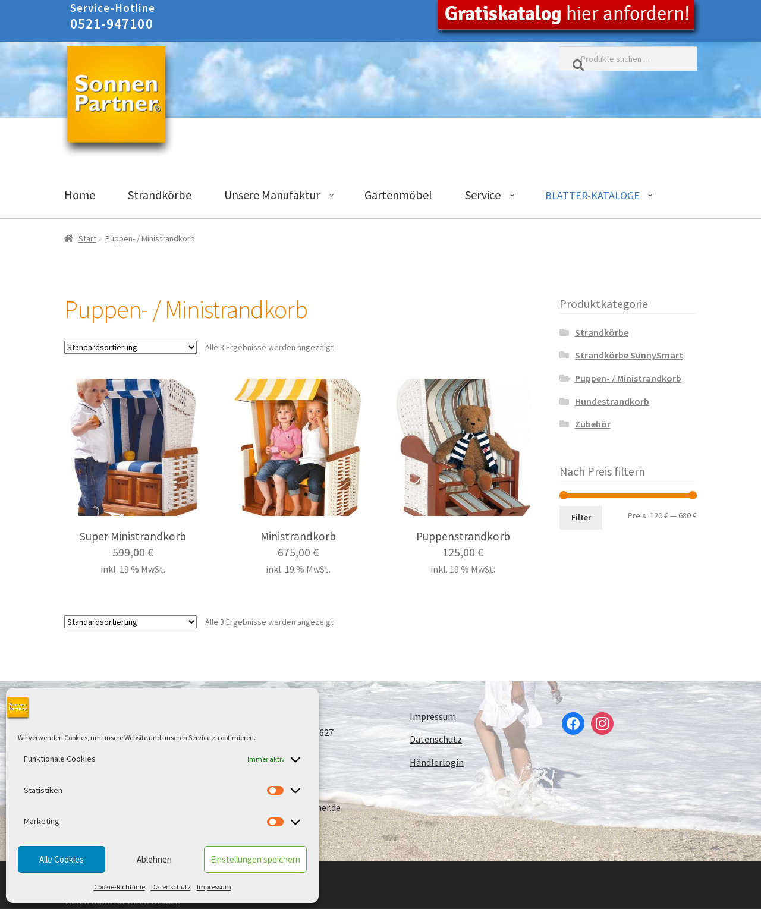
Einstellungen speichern (255, 859)
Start (87, 238)
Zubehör (593, 424)
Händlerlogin (437, 762)
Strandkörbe (601, 332)
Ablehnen (154, 859)
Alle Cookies (61, 859)
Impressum (214, 886)
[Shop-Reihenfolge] (130, 347)
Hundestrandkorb (612, 401)
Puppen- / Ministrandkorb (628, 378)
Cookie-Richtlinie (119, 886)
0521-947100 (111, 23)
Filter (581, 517)
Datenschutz (171, 886)
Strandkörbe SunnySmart (629, 355)
